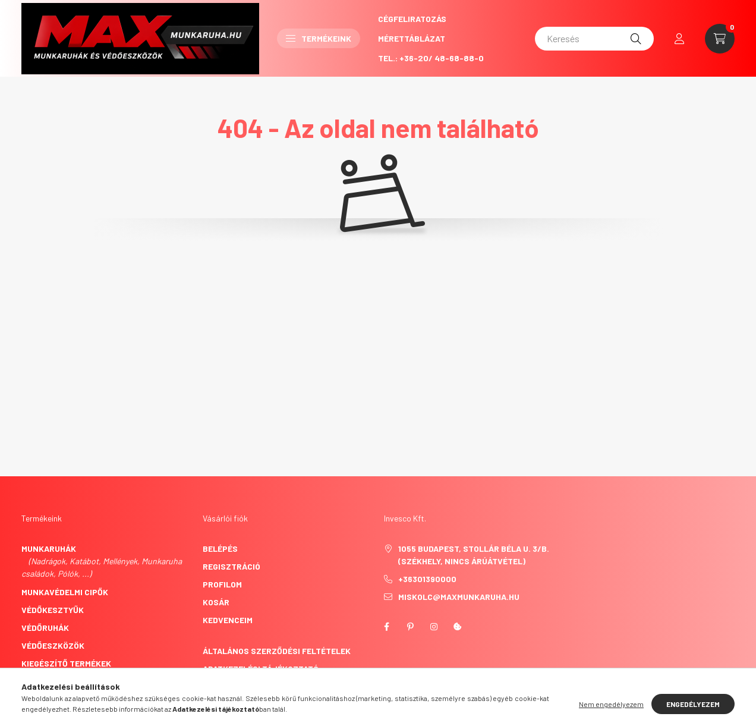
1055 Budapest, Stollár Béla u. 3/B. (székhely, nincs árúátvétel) (473, 554)
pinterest (410, 627)
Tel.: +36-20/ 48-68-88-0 (431, 58)
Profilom (222, 584)
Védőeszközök (52, 645)
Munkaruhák (48, 548)
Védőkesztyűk (52, 610)
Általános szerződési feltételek (277, 651)
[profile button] (679, 39)
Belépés (220, 548)
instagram (434, 627)
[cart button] (720, 39)
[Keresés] (594, 39)
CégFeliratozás (412, 19)
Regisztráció (231, 566)
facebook (386, 627)
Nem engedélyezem (611, 704)
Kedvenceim (228, 620)
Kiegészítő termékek (66, 663)
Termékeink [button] (318, 38)
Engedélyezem (693, 704)
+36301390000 (427, 579)
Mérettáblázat (411, 38)
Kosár (216, 602)
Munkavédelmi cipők (64, 592)
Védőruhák (45, 628)
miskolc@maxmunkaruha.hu (458, 597)
